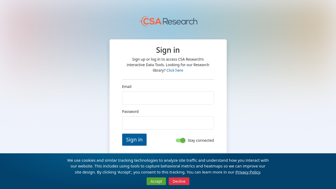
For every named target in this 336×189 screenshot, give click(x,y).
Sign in (128, 136)
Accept (156, 181)
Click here (207, 67)
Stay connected (207, 137)
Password (124, 108)
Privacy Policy (247, 172)
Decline (179, 181)
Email (120, 83)
